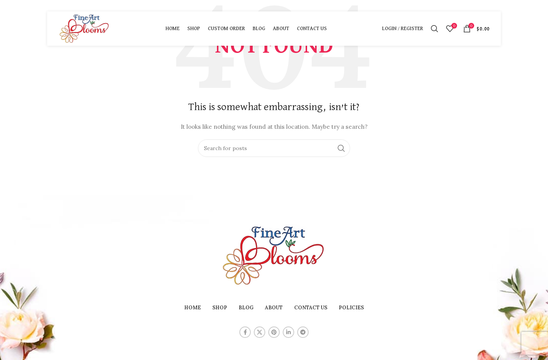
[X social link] (259, 332)
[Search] (434, 28)
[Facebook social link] (245, 332)
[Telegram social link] (303, 332)
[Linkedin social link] (288, 332)
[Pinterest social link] (274, 332)
